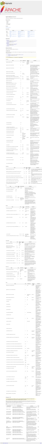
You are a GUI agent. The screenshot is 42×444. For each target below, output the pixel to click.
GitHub (10, 27)
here (17, 49)
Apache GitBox (7, 27)
